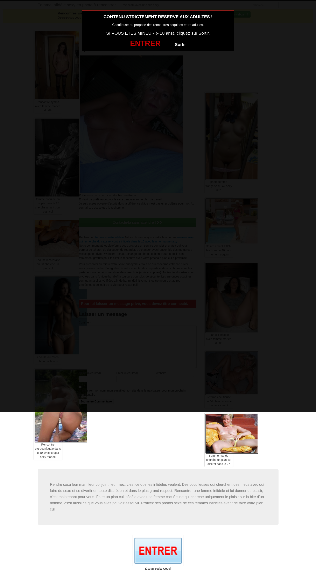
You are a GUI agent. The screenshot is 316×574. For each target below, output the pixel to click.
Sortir (180, 44)
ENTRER (145, 43)
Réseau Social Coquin (158, 568)
